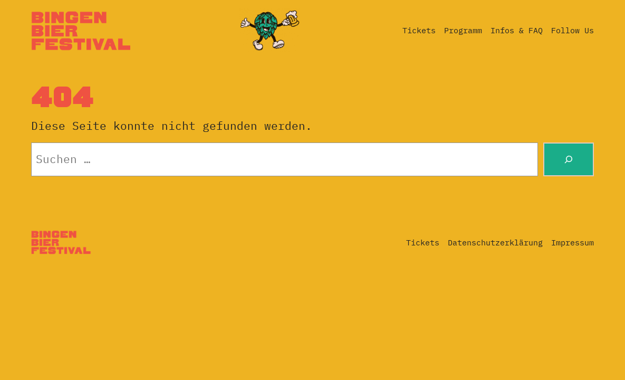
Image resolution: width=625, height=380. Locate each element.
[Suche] (568, 159)
